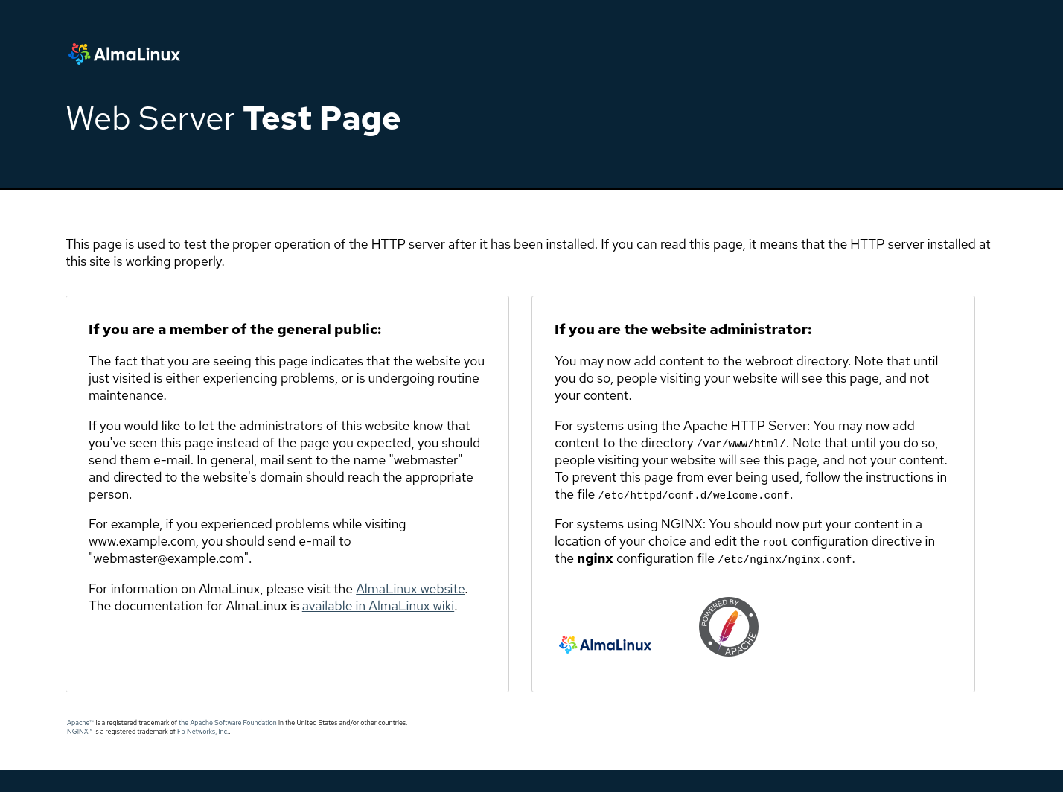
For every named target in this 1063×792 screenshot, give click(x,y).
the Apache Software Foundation (228, 722)
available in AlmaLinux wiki (378, 605)
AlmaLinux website (410, 588)
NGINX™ (79, 731)
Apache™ (80, 722)
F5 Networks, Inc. (203, 731)
